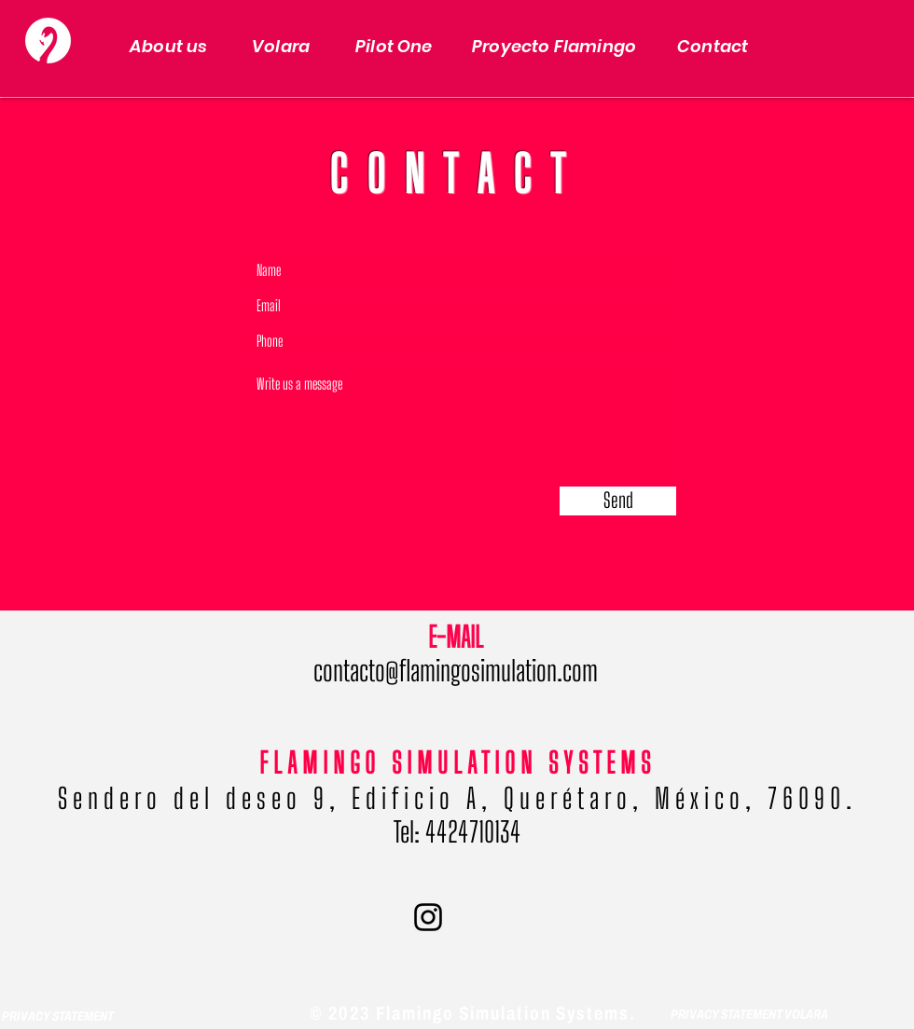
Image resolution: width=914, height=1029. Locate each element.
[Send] (618, 501)
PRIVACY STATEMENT (59, 1016)
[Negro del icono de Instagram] (428, 917)
